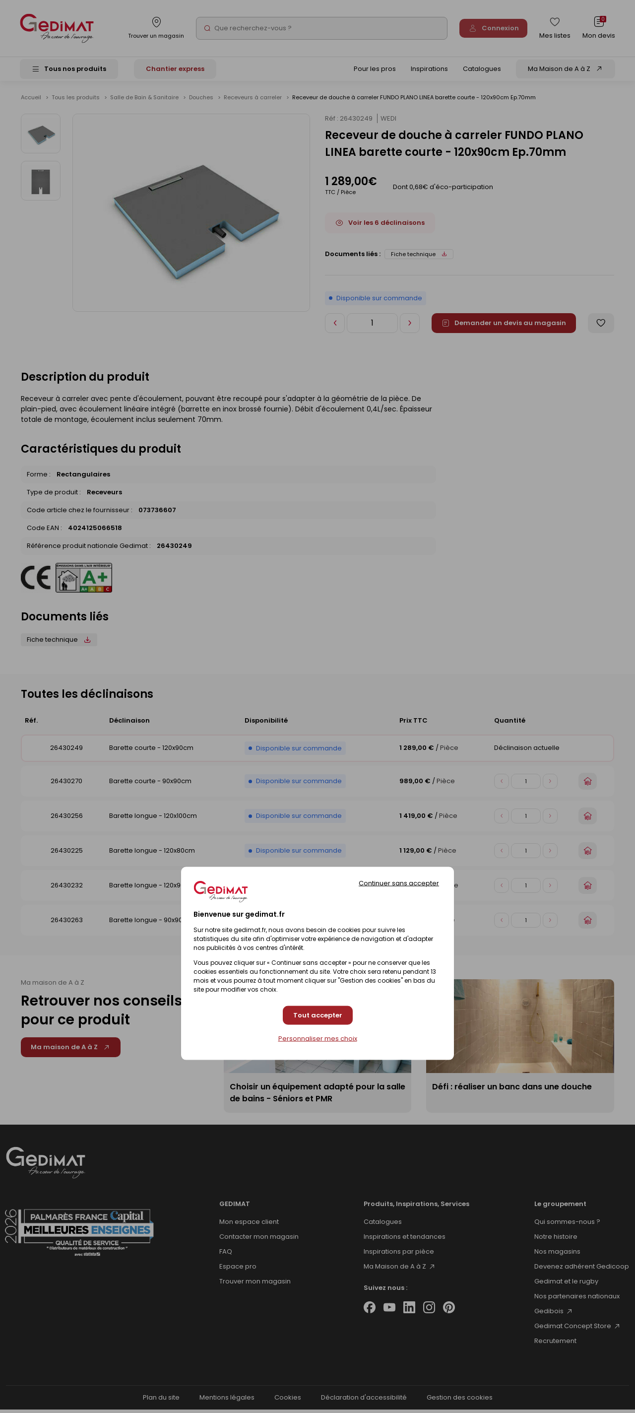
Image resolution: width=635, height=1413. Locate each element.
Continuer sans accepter (399, 882)
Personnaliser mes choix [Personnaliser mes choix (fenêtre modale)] (317, 1039)
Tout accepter (317, 1015)
